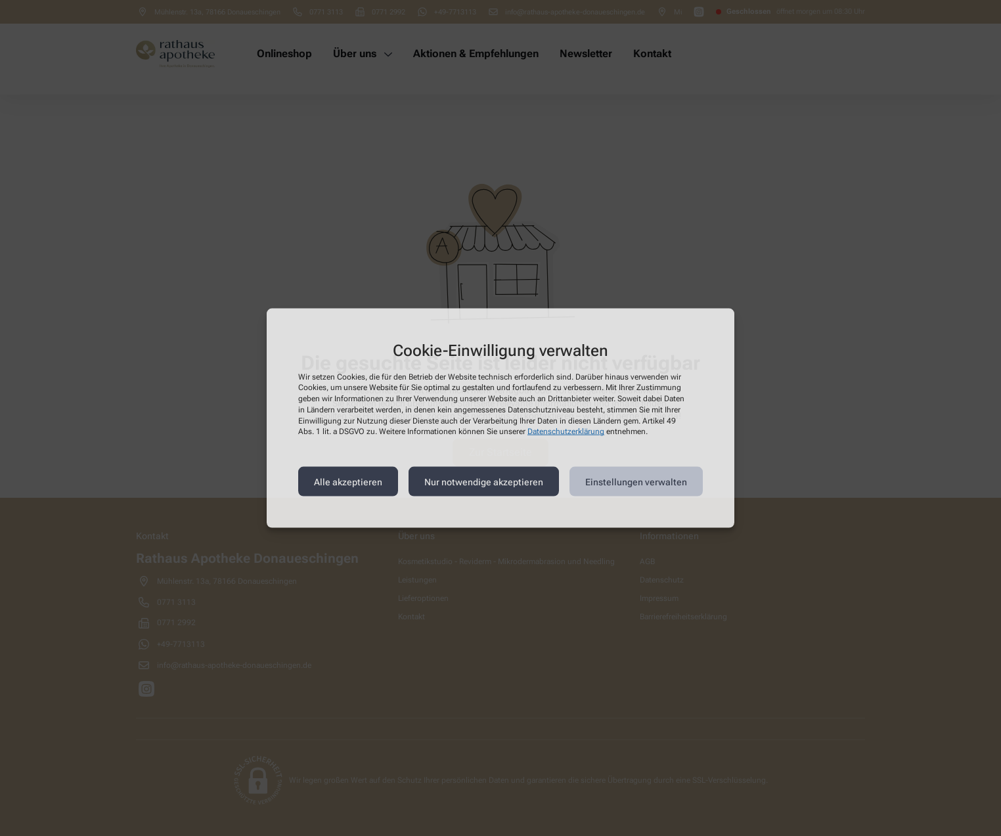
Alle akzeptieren (348, 481)
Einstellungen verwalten (636, 481)
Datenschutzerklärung (565, 431)
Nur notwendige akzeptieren (483, 481)
